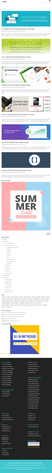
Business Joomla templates (7, 370)
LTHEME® (16, 463)
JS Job (8, 255)
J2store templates (5, 395)
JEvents (8, 253)
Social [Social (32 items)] (35, 305)
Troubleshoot (5, 275)
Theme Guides (7, 287)
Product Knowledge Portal (33, 426)
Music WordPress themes (33, 404)
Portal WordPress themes (33, 370)
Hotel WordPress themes (33, 391)
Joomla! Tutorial (7, 269)
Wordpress (5, 277)
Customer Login (31, 415)
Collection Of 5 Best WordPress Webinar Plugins (16, 85)
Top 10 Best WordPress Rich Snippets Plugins (15, 142)
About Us (27, 463)
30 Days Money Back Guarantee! (34, 447)
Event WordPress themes (33, 406)
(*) (8, 437)
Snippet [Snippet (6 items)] (31, 305)
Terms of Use (33, 463)
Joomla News (7, 265)
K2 (7, 257)
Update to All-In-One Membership (35, 435)
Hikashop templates (6, 391)
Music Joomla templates (6, 376)
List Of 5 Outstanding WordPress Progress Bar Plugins (18, 114)
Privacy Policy (39, 463)
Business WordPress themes (34, 383)
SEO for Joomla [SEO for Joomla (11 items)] (17, 305)
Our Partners (4, 450)
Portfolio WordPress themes (34, 401)
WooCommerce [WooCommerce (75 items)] (8, 307)
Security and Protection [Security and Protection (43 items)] (6, 305)
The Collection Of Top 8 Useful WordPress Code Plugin (18, 29)
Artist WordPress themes (33, 395)
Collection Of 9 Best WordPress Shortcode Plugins (17, 170)
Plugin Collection (22, 31)
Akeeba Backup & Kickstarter (11, 247)
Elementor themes (32, 372)
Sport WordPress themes (33, 408)
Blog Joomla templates (6, 384)
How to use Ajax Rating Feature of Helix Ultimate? (15, 314)
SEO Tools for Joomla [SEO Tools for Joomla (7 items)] (25, 305)
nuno (3, 316)
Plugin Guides (7, 283)
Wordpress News (7, 289)
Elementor (8, 285)
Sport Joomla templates (6, 380)
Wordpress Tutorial (8, 291)
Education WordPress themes (34, 385)
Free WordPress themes (33, 364)
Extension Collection (8, 243)
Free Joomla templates (6, 364)
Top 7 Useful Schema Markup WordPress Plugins (16, 57)
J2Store (8, 251)
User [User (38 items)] (3, 307)
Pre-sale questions (5, 415)
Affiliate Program (5, 452)
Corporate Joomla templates (7, 372)
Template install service (6, 426)
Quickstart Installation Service (7, 419)
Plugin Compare (7, 281)
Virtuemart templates (6, 393)
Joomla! (4, 241)
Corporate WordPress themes (34, 397)
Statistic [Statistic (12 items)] (40, 305)
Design (4, 239)
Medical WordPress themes (34, 399)
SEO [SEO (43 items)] (12, 305)
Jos (2, 312)
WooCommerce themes (33, 368)
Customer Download (32, 417)
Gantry (8, 271)
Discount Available (5, 454)
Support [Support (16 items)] (45, 305)
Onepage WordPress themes (34, 366)
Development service (6, 430)
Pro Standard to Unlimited (33, 433)
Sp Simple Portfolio (10, 259)
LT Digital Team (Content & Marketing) (9, 31)
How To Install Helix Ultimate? (11, 318)
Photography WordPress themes (35, 393)
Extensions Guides (8, 245)
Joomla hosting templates (7, 382)
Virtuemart (8, 263)
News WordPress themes (33, 381)
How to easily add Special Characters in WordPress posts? (15, 312)
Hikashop (8, 249)
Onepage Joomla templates (7, 366)
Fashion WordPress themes (34, 387)
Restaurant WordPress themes (34, 389)
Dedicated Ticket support (7, 417)
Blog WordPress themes (33, 379)
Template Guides (7, 273)
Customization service (6, 428)
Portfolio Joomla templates (7, 374)
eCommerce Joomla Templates (8, 368)
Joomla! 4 (6, 267)
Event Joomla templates (6, 378)
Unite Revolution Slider (10, 261)
